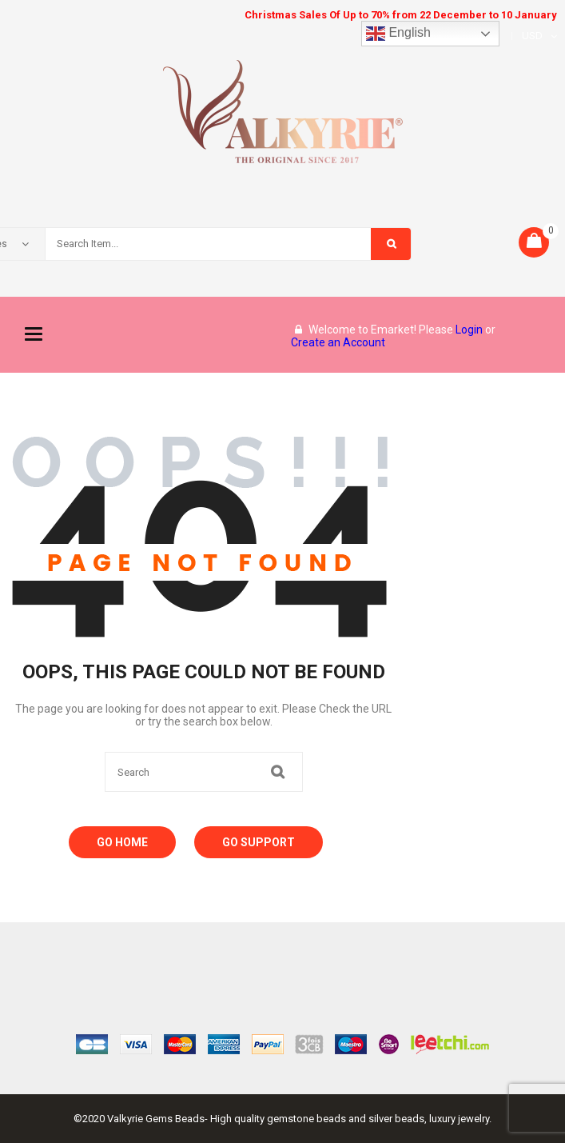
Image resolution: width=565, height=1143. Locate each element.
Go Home (122, 842)
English (398, 33)
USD (532, 36)
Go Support (258, 842)
